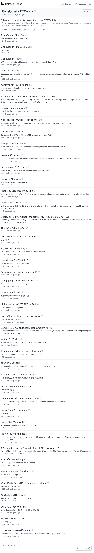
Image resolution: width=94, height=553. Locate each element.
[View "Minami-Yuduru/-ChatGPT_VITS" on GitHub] (36, 375)
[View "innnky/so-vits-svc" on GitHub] (22, 292)
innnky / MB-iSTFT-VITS (12, 202)
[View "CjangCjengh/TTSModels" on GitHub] (35, 11)
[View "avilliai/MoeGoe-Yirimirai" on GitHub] (29, 410)
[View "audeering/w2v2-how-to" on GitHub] (28, 167)
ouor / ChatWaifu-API (12, 421)
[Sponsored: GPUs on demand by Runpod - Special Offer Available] (47, 450)
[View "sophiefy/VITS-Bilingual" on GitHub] (27, 459)
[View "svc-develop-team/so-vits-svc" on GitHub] (33, 471)
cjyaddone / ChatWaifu (12, 131)
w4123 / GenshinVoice (12, 506)
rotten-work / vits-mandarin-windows (20, 398)
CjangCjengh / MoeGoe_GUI (15, 46)
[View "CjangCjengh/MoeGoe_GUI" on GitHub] (31, 47)
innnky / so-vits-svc (10, 292)
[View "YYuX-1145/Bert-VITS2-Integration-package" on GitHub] (48, 483)
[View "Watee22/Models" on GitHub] (21, 339)
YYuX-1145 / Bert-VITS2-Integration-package (23, 483)
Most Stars (27, 29)
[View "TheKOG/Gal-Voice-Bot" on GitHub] (27, 228)
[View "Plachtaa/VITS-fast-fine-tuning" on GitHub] (34, 191)
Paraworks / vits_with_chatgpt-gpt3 (19, 272)
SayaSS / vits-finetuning (13, 248)
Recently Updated (40, 29)
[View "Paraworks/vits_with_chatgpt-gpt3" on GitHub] (39, 272)
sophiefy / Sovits (9, 362)
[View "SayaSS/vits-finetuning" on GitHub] (27, 248)
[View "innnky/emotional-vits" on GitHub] (26, 108)
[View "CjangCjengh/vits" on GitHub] (21, 59)
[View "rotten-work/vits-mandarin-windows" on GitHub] (41, 398)
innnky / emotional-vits (13, 107)
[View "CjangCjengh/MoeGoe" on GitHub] (26, 35)
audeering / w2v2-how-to (14, 167)
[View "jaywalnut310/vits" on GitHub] (22, 155)
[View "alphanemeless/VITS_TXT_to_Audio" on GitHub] (39, 304)
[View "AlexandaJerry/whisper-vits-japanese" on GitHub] (41, 120)
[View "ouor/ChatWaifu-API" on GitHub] (24, 422)
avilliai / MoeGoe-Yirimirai (14, 410)
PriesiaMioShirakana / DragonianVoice (20, 315)
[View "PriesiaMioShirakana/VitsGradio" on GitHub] (36, 237)
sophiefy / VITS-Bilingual (13, 459)
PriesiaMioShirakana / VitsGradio (18, 236)
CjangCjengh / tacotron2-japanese (18, 280)
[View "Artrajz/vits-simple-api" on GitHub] (26, 143)
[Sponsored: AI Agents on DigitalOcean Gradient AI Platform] (47, 99)
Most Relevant (15, 29)
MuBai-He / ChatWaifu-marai (15, 530)
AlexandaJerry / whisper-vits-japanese (20, 119)
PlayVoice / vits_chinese (13, 433)
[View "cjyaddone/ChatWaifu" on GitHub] (26, 132)
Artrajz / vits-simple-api (13, 143)
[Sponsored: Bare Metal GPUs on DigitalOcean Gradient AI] (47, 330)
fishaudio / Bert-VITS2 (12, 494)
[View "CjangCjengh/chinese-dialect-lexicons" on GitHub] (42, 351)
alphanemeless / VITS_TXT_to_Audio (19, 304)
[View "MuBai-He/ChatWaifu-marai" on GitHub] (32, 530)
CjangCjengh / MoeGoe (13, 35)
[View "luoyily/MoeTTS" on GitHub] (19, 70)
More (87, 11)
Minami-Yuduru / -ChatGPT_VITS (17, 374)
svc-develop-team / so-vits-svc (16, 471)
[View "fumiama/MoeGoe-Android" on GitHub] (31, 85)
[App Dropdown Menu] (90, 4)
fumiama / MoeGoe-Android (15, 84)
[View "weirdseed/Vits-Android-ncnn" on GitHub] (34, 386)
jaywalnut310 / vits (10, 155)
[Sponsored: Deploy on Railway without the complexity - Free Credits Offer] (47, 219)
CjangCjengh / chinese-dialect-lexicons (21, 350)
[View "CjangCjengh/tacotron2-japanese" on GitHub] (38, 280)
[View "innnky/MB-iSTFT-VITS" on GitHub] (26, 203)
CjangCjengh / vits (10, 58)
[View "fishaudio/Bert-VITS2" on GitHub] (25, 495)
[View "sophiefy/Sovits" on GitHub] (19, 363)
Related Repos (13, 3)
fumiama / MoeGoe (11, 178)
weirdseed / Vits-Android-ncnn (16, 386)
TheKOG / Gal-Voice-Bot (13, 228)
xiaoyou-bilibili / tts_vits (13, 518)
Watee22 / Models (10, 339)
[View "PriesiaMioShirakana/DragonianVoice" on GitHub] (42, 316)
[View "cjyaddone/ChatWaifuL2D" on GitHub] (30, 260)
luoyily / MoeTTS (9, 70)
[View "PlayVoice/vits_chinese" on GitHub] (27, 434)
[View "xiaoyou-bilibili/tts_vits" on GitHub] (26, 518)
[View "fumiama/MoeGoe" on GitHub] (22, 179)
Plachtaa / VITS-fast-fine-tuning (17, 190)
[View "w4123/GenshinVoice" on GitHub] (25, 507)
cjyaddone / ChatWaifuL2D (14, 260)
